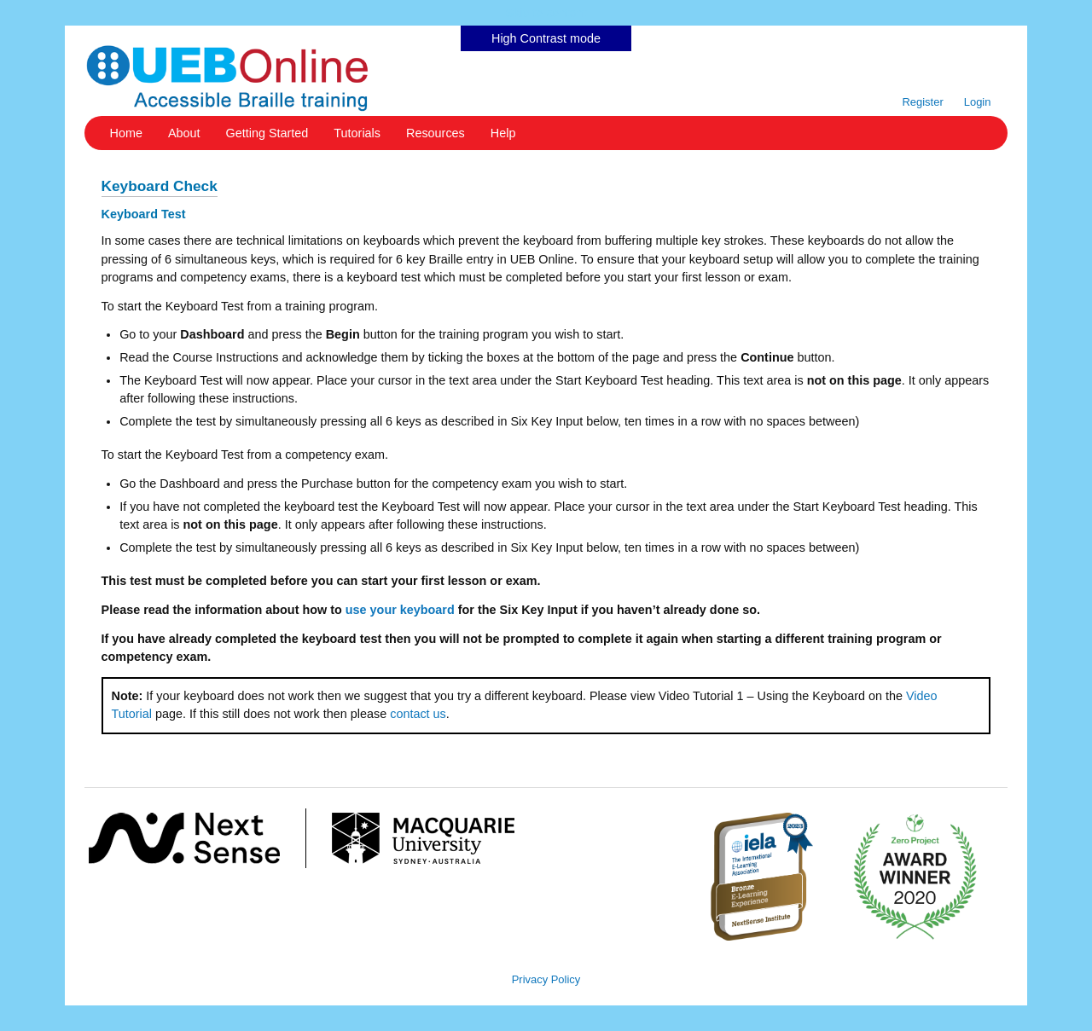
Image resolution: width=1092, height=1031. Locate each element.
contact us (418, 714)
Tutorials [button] (357, 133)
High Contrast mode (546, 38)
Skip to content (545, 13)
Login (977, 102)
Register (922, 102)
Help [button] (503, 133)
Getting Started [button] (267, 133)
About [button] (184, 133)
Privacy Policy (546, 979)
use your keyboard (400, 610)
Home (126, 133)
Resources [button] (435, 133)
